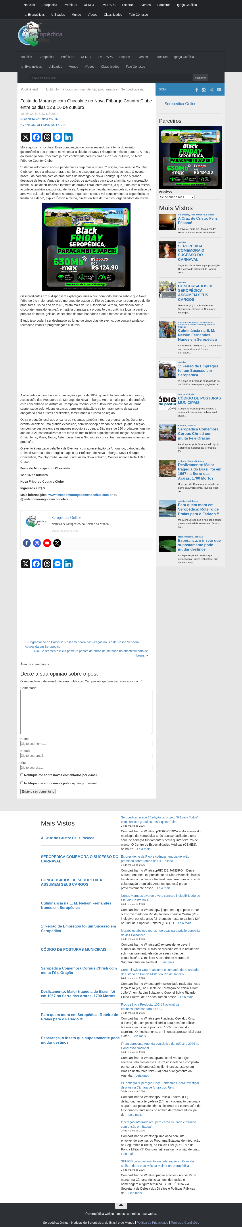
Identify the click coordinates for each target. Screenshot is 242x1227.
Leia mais (143, 849)
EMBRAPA (108, 5)
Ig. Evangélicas (34, 14)
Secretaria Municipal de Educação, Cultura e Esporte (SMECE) (196, 323)
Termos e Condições (185, 1222)
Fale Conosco (138, 14)
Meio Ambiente (185, 537)
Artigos (182, 461)
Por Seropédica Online (40, 119)
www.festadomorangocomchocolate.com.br (80, 495)
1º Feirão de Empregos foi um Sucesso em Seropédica (198, 370)
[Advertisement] (86, 360)
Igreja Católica (187, 5)
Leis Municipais (186, 394)
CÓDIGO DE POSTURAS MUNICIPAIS (199, 400)
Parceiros (163, 5)
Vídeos (92, 14)
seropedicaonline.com (65, 531)
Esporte (127, 5)
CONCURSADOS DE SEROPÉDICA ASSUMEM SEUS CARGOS (196, 292)
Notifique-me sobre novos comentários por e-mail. (61, 775)
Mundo (76, 14)
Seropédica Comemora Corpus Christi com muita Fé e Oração (198, 433)
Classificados (113, 14)
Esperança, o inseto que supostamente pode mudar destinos (199, 544)
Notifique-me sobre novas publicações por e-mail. (60, 783)
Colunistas (183, 214)
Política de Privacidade (152, 1222)
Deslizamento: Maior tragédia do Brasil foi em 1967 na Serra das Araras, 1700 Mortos (199, 471)
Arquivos (166, 191)
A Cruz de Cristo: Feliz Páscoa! (197, 220)
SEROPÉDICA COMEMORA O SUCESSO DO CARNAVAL (191, 252)
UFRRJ (89, 5)
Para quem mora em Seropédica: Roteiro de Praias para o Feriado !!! (199, 509)
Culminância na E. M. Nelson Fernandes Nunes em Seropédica (197, 335)
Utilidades (58, 14)
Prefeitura (70, 5)
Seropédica (49, 5)
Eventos (145, 5)
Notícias (29, 5)
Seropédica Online (180, 104)
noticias (210, 214)
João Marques (197, 214)
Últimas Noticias (51, 125)
